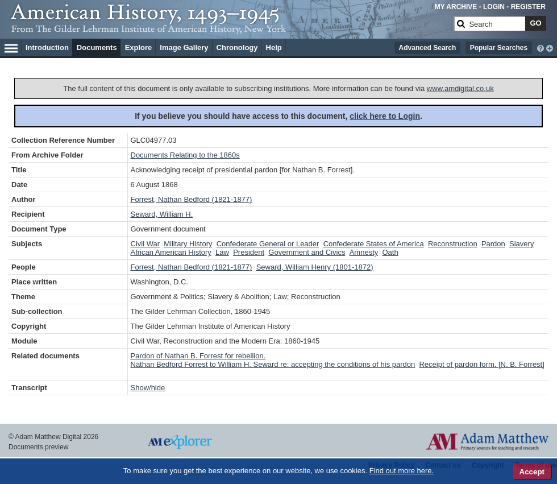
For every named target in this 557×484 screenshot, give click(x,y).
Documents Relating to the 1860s (185, 155)
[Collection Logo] (230, 28)
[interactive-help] (540, 47)
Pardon (493, 243)
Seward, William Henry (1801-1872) (314, 267)
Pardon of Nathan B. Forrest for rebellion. (198, 355)
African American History (171, 252)
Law (222, 252)
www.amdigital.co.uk (460, 88)
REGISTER (528, 7)
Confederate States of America (373, 243)
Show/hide (148, 387)
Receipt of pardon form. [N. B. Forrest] (481, 364)
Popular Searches (498, 48)
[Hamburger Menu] (11, 47)
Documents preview (38, 447)
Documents (97, 47)
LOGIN (494, 7)
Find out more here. (401, 470)
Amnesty (364, 252)
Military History (188, 243)
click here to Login (385, 116)
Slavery (521, 243)
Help (274, 47)
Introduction (47, 47)
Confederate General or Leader (268, 243)
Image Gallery (184, 47)
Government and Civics (306, 252)
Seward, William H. (162, 214)
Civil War (145, 243)
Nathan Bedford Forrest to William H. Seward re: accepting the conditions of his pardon (273, 364)
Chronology (237, 47)
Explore (138, 47)
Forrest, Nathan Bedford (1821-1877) (191, 199)
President (248, 252)
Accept (531, 472)
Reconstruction (452, 243)
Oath (390, 252)
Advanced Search (427, 48)
